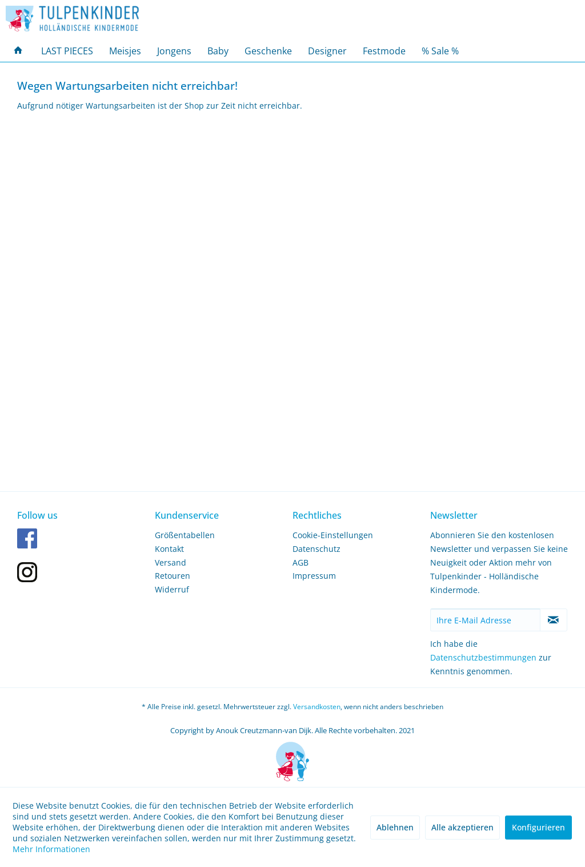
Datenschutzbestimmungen (483, 657)
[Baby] (218, 51)
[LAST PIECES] (67, 51)
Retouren (172, 575)
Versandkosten (316, 706)
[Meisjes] (125, 51)
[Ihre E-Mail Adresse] (485, 620)
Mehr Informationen (51, 849)
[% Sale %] (440, 51)
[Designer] (327, 51)
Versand (170, 562)
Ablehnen (395, 827)
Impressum (314, 575)
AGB (300, 562)
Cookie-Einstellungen (332, 535)
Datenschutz (316, 548)
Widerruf (172, 589)
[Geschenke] (268, 51)
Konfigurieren (538, 827)
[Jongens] (174, 51)
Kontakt (169, 548)
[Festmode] (384, 51)
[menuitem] (18, 51)
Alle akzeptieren (462, 827)
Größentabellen (185, 535)
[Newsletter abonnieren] (553, 620)
